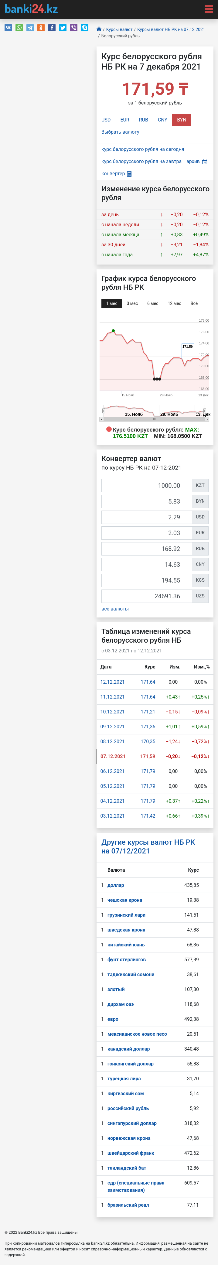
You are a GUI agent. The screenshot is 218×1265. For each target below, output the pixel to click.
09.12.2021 (112, 727)
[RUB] (146, 549)
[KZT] (146, 485)
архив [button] (196, 161)
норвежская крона (129, 1138)
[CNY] (146, 564)
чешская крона (124, 900)
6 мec (152, 303)
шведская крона (126, 930)
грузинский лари (126, 915)
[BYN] (146, 501)
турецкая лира (124, 1079)
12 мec (174, 303)
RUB (143, 120)
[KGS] (146, 580)
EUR (124, 120)
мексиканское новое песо (137, 1034)
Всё (194, 303)
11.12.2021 (112, 697)
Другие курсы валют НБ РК (148, 846)
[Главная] (99, 29)
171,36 (148, 727)
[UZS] (146, 596)
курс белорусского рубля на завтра (141, 161)
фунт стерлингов (126, 959)
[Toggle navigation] (207, 8)
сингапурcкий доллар (132, 1123)
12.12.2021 (112, 682)
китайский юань (126, 945)
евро (112, 1019)
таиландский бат (126, 1168)
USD (106, 120)
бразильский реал (128, 1205)
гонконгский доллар (130, 1064)
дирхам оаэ (120, 1004)
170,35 (148, 741)
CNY (162, 120)
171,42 (148, 816)
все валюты (115, 609)
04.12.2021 (112, 801)
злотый (116, 989)
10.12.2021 (112, 712)
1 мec (111, 303)
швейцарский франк (130, 1153)
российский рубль (128, 1108)
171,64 (148, 682)
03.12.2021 (112, 816)
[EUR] (146, 533)
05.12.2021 (112, 786)
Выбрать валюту (120, 132)
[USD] (146, 517)
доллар (115, 885)
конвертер (116, 173)
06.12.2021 (112, 771)
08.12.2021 (112, 741)
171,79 (148, 771)
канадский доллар (128, 1049)
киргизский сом (125, 1093)
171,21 (148, 712)
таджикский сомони (130, 974)
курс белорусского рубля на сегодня (142, 149)
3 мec (132, 303)
